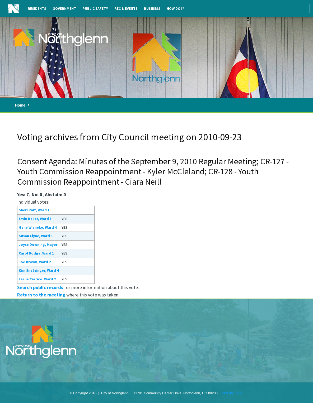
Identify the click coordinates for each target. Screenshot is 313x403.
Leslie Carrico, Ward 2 (37, 279)
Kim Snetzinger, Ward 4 (39, 270)
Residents (37, 8)
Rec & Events (126, 8)
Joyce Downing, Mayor (38, 244)
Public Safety (95, 8)
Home (20, 105)
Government (64, 8)
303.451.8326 (233, 393)
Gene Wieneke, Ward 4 (38, 227)
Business (152, 8)
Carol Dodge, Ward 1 (36, 253)
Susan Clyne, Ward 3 (36, 235)
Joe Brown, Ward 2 (35, 262)
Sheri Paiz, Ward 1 (34, 210)
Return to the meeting (41, 295)
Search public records (40, 287)
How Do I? (175, 8)
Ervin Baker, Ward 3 (35, 218)
